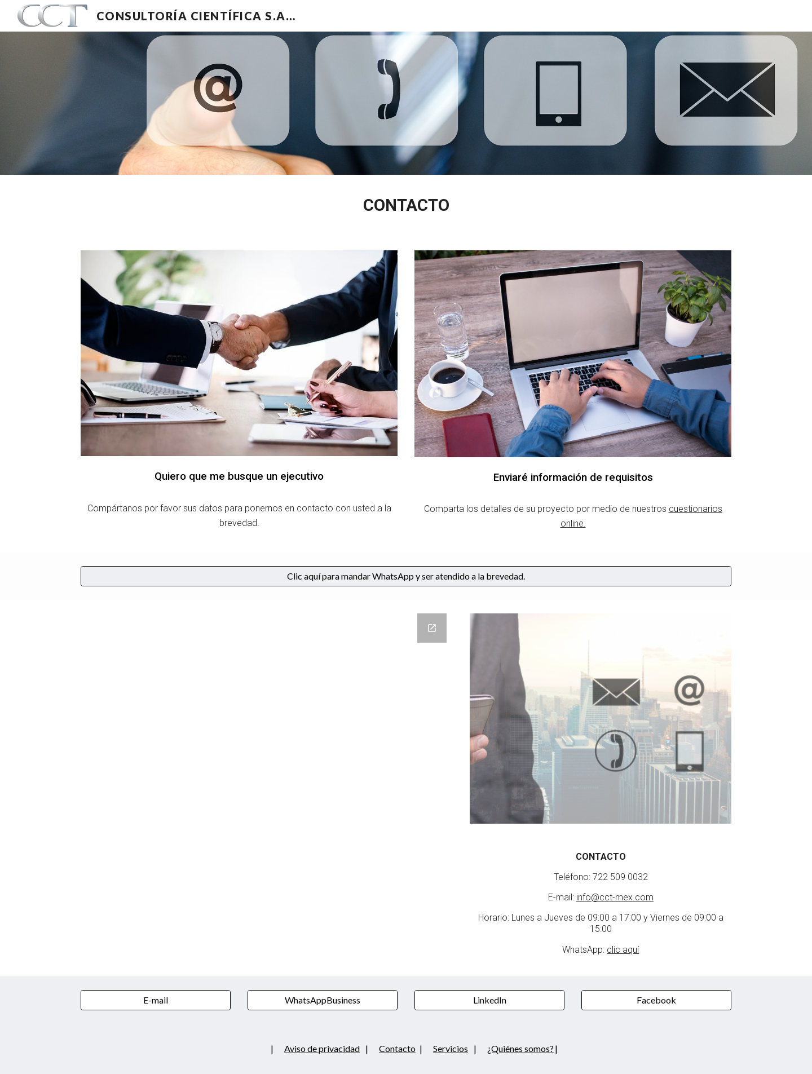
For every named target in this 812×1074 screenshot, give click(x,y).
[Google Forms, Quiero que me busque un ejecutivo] (267, 769)
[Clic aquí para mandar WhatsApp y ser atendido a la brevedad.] (406, 576)
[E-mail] (155, 1000)
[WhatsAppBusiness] (322, 1000)
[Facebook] (656, 1000)
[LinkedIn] (489, 1000)
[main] (406, 205)
